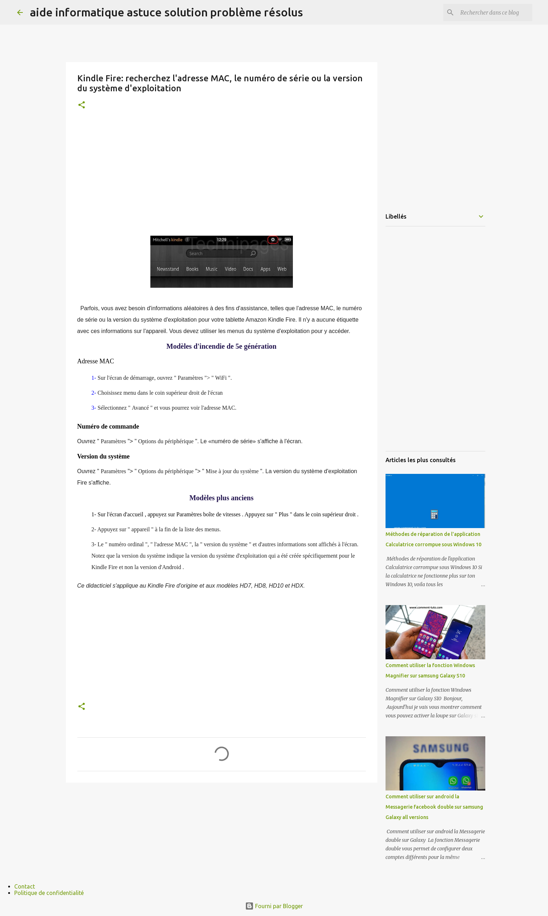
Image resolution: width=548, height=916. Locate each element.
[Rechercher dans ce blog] (494, 12)
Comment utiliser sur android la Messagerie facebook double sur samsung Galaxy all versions (434, 807)
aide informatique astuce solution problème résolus (166, 12)
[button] (81, 105)
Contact (24, 886)
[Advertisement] (221, 174)
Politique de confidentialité (49, 893)
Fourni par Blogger (274, 906)
